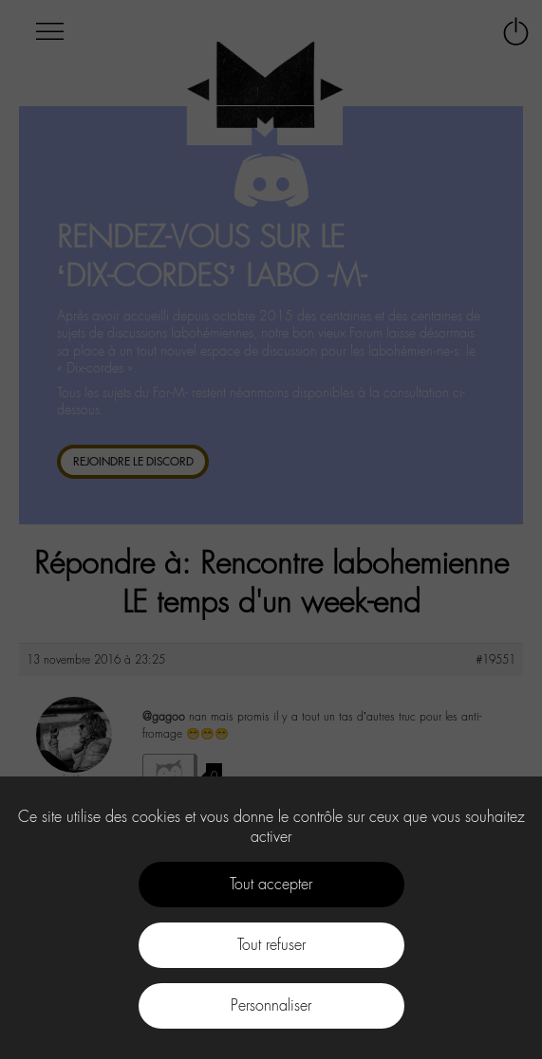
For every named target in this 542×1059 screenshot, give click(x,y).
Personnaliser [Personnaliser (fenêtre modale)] (271, 1005)
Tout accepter (271, 884)
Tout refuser (271, 945)
